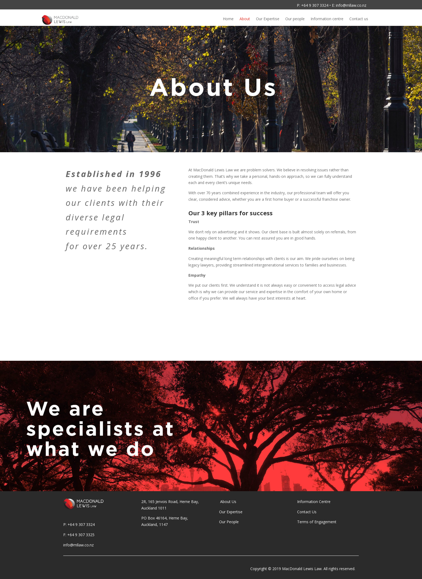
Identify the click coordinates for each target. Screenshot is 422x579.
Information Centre (313, 501)
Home (228, 19)
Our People (229, 521)
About (245, 19)
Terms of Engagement (317, 521)
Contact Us (306, 511)
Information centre (327, 19)
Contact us (358, 19)
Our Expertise (267, 19)
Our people (295, 19)
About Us (227, 501)
